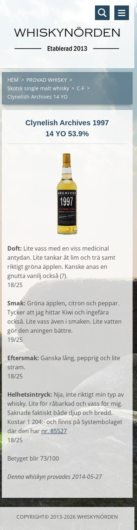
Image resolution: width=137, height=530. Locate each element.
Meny (121, 12)
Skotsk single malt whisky (38, 88)
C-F (80, 88)
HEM (13, 79)
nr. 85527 (54, 431)
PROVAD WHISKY (46, 79)
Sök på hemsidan (102, 12)
